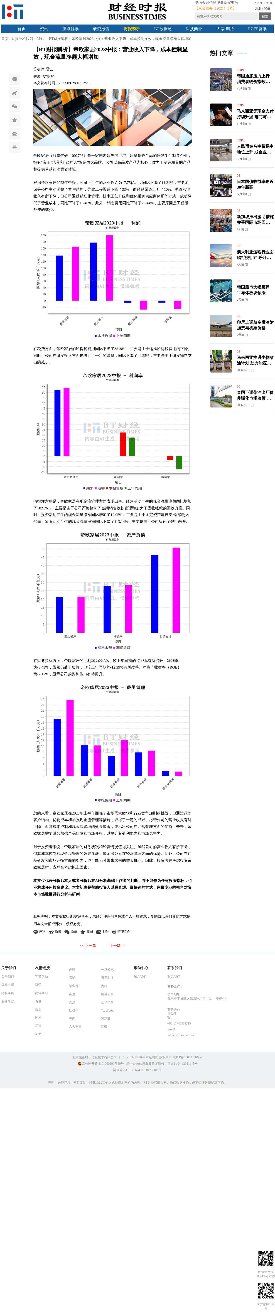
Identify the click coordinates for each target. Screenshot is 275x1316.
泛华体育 (107, 1002)
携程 (104, 986)
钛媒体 (74, 1010)
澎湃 (104, 1027)
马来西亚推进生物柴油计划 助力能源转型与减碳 (255, 363)
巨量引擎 (107, 994)
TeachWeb (107, 1010)
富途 (72, 994)
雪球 (72, 978)
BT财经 (48, 77)
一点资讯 (107, 969)
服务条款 (7, 1001)
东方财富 (75, 1027)
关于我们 (7, 976)
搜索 (265, 16)
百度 (38, 1001)
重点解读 (70, 29)
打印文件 (123, 931)
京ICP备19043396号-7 (187, 1057)
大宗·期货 (225, 29)
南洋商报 (41, 993)
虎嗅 (72, 969)
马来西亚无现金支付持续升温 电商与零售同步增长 (255, 117)
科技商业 (194, 29)
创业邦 (74, 986)
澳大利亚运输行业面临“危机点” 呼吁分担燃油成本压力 (255, 258)
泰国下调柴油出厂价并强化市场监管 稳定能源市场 (255, 398)
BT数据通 (163, 29)
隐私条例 (7, 993)
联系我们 (173, 976)
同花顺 (105, 1018)
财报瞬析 (132, 29)
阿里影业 (107, 978)
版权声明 (7, 985)
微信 (74, 931)
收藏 (89, 931)
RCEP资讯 (257, 29)
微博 (58, 931)
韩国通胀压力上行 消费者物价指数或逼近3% (255, 82)
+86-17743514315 (179, 1023)
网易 (38, 1017)
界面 (72, 1018)
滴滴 (72, 1002)
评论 (14, 79)
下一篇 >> (117, 946)
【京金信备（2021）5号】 (215, 8)
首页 (21, 29)
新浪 (38, 1025)
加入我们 (140, 976)
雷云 (49, 69)
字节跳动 (41, 976)
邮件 (105, 931)
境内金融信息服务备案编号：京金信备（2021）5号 (162, 1063)
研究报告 (101, 29)
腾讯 (38, 985)
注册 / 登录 (262, 8)
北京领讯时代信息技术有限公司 (94, 1057)
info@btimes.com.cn (180, 1035)
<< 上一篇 (88, 946)
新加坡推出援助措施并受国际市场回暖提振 (255, 222)
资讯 (44, 29)
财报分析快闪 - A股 (26, 39)
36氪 (38, 1034)
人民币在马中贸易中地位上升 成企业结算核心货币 (255, 152)
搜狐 (38, 1009)
